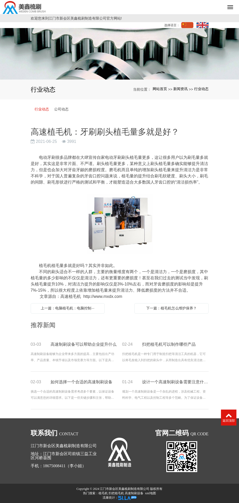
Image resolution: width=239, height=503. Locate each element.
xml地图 (150, 493)
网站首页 (160, 89)
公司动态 (61, 109)
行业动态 (201, 89)
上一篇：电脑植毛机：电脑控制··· (67, 308)
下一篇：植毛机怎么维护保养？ (171, 308)
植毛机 (103, 493)
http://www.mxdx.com (102, 296)
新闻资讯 (180, 89)
